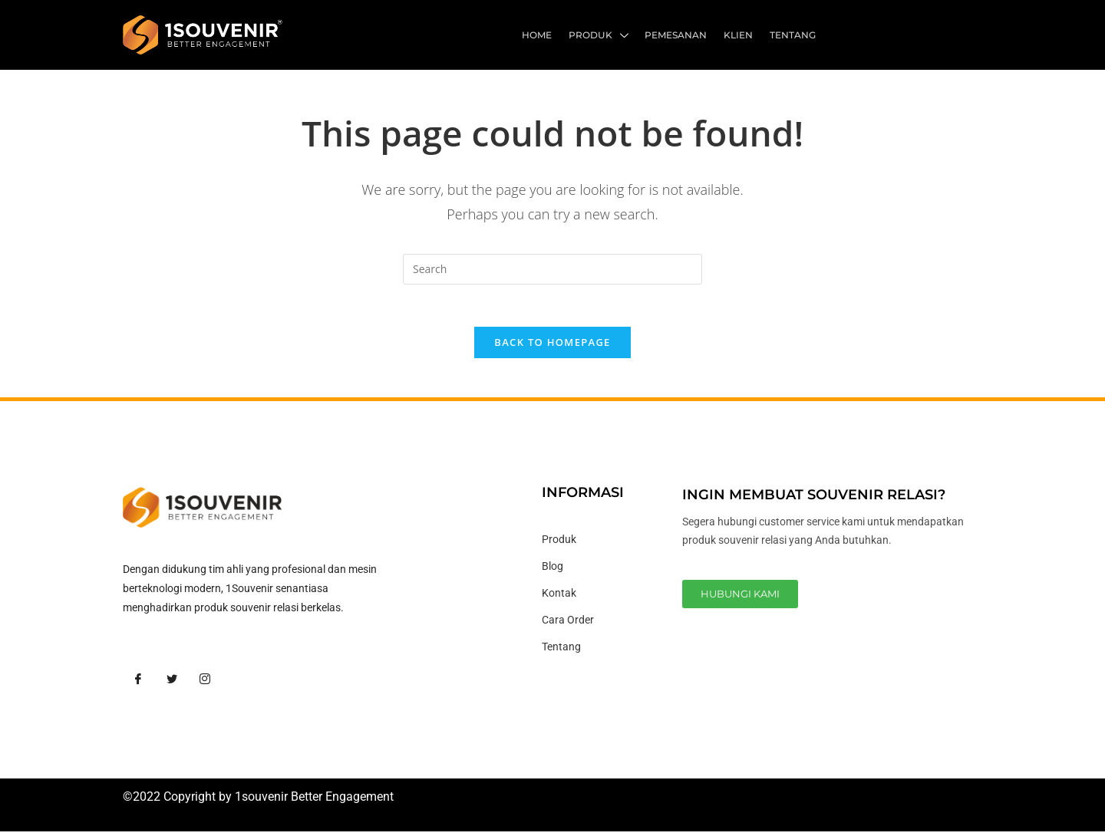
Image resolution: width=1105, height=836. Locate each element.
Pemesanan (679, 35)
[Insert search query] (552, 269)
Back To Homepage (552, 347)
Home (543, 35)
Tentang (793, 35)
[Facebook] (138, 683)
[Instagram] (204, 683)
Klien (740, 35)
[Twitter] (171, 683)
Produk (603, 36)
